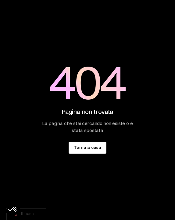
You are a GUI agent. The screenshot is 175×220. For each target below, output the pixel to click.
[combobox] (26, 214)
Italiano (21, 214)
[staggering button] (87, 148)
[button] (12, 209)
